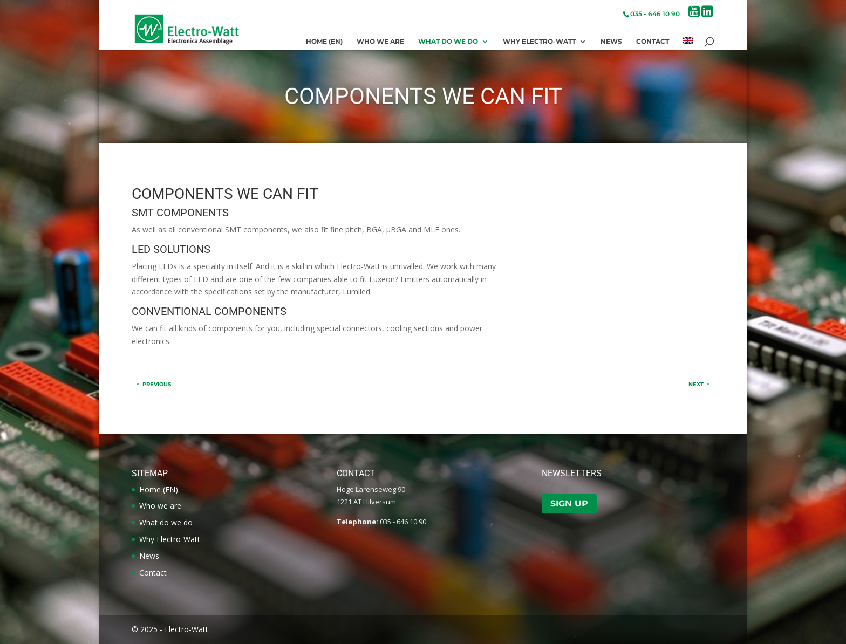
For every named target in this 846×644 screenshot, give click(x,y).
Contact (652, 41)
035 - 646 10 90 (655, 14)
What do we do (448, 41)
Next (696, 384)
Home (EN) (324, 41)
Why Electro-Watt (539, 41)
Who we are (380, 41)
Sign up (569, 503)
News (611, 41)
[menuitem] (688, 43)
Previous (156, 384)
